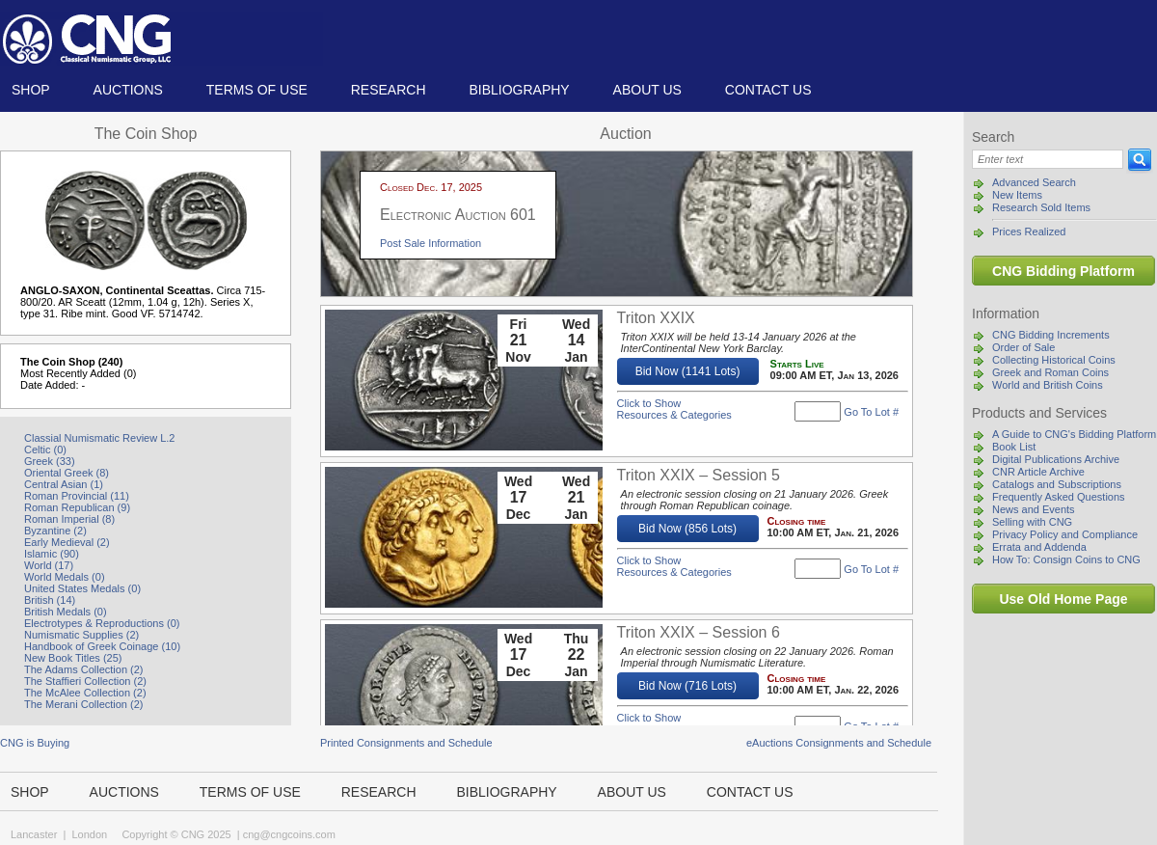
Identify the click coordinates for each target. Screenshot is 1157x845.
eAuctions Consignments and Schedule (838, 743)
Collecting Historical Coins (1054, 360)
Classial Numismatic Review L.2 (99, 438)
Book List (1014, 446)
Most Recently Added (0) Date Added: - (78, 379)
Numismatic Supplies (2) (81, 635)
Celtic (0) (45, 449)
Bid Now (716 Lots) (687, 686)
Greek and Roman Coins (1050, 372)
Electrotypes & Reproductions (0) (101, 623)
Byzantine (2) (55, 530)
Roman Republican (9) (77, 507)
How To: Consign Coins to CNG (1066, 559)
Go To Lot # (871, 412)
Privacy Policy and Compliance (1065, 534)
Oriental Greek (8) (66, 472)
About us (647, 89)
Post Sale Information (430, 243)
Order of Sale (1023, 347)
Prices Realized (1028, 231)
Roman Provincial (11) (76, 496)
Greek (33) (49, 461)
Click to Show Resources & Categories (674, 409)
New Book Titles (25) (72, 658)
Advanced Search (1034, 182)
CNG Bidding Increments (1051, 335)
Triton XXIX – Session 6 (698, 632)
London (89, 834)
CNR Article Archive (1038, 471)
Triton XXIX (656, 318)
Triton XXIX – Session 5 (698, 475)
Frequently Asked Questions (1058, 497)
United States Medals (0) (82, 588)
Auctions (128, 89)
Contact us (768, 89)
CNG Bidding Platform (1063, 271)
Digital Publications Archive (1055, 459)
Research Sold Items (1041, 207)
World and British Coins (1047, 385)
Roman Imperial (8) (69, 519)
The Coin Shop (146, 133)
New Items (1017, 195)
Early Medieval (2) (67, 542)
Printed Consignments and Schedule (406, 743)
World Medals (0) (64, 577)
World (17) (48, 565)
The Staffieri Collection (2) (85, 681)
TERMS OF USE (257, 89)
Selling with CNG (1032, 522)
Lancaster (34, 834)
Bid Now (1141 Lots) (687, 371)
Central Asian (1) (63, 484)
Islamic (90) (51, 553)
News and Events (1033, 509)
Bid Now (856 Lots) (687, 528)
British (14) (49, 600)
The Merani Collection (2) (84, 704)
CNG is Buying (34, 743)
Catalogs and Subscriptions (1056, 484)
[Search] (1047, 159)
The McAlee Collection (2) (85, 692)
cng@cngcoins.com (289, 834)
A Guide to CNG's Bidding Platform (1074, 434)
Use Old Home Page (1063, 599)
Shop (31, 89)
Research (388, 89)
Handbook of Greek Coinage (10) (102, 646)
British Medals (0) (65, 611)
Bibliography (519, 89)
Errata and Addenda (1039, 547)
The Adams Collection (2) (84, 669)
